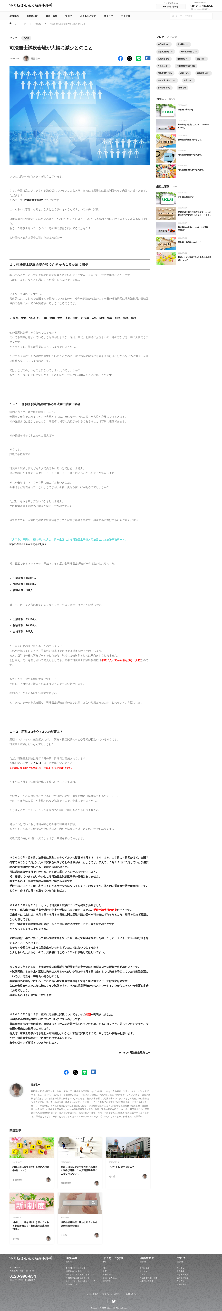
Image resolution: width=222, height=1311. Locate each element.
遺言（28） (163, 90)
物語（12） (205, 59)
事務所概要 (145, 1268)
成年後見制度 (182, 1278)
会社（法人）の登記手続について (80, 1281)
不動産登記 (108, 1274)
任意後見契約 (182, 1274)
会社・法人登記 (109, 1278)
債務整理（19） (165, 82)
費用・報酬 (51, 16)
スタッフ (108, 16)
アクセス (125, 16)
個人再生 (180, 1271)
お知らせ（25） (183, 90)
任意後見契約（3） (166, 52)
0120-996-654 (23, 1276)
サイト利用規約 (91, 1294)
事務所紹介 (32, 16)
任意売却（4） (164, 59)
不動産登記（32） (166, 75)
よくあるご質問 (88, 16)
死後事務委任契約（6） (188, 67)
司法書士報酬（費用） (149, 1278)
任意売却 (180, 1281)
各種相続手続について (76, 1268)
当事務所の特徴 (147, 1281)
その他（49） (164, 67)
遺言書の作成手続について (77, 1271)
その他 (38, 24)
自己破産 (180, 1268)
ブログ (68, 16)
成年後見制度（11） (192, 52)
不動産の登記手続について (77, 1278)
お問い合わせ (132, 1294)
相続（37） (187, 75)
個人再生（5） (185, 44)
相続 (105, 1268)
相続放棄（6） (185, 59)
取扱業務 (14, 16)
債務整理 (107, 1281)
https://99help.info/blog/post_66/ (28, 544)
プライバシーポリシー (112, 1294)
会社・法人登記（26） (190, 82)
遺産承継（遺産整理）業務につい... (81, 1274)
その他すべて (72, 1284)
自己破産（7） (164, 44)
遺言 (105, 1271)
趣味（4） (202, 90)
